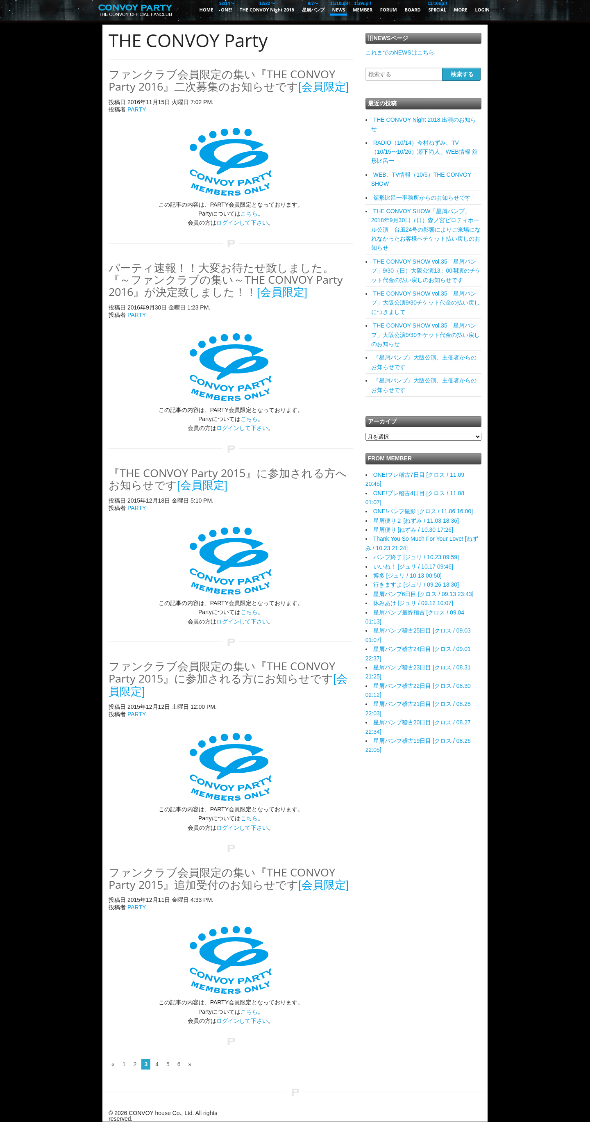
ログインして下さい (242, 222)
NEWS (338, 6)
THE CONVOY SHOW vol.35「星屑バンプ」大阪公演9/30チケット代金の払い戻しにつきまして (425, 302)
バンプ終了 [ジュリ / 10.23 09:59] (416, 557)
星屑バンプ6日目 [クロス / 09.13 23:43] (423, 594)
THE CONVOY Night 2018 (267, 6)
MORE (460, 10)
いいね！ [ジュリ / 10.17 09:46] (413, 566)
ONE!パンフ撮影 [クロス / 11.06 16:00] (423, 511)
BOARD (413, 10)
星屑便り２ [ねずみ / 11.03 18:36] (416, 520)
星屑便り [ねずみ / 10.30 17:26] (413, 529)
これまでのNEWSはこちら (399, 52)
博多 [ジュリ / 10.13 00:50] (407, 575)
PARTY (136, 109)
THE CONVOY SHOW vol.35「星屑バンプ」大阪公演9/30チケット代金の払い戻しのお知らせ (425, 334)
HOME (206, 10)
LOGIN (482, 10)
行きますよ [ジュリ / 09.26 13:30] (416, 584)
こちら (249, 213)
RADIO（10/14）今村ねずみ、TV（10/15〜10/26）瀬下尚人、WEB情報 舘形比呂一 (424, 151)
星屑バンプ (313, 6)
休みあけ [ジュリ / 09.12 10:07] (413, 603)
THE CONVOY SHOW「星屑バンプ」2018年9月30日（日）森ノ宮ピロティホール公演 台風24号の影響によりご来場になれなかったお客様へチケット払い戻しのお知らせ (426, 229)
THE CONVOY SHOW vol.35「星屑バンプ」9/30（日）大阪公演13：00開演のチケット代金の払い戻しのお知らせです (426, 270)
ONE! (226, 6)
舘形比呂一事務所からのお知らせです (422, 197)
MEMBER (362, 6)
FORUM (388, 10)
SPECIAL (438, 6)
